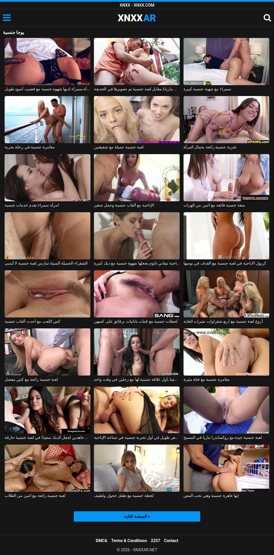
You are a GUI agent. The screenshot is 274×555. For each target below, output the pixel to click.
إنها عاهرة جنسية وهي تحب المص (211, 495)
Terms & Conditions (129, 540)
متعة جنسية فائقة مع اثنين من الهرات (214, 205)
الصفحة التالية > (137, 516)
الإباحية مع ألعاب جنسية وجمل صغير (124, 205)
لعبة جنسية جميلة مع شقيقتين (118, 147)
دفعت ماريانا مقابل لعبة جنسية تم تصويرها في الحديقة (137, 89)
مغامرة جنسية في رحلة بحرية (30, 147)
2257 (155, 540)
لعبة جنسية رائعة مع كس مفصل (31, 379)
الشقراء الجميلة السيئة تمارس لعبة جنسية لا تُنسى (46, 263)
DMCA (101, 540)
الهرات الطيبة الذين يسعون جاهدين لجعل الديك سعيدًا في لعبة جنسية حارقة (47, 437)
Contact (171, 540)
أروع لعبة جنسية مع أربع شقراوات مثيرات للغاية (223, 321)
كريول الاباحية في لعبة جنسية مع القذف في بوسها (225, 263)
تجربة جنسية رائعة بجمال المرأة (210, 147)
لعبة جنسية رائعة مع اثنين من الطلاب (35, 495)
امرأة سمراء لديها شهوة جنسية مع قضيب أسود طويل (47, 89)
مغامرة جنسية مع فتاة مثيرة (207, 379)
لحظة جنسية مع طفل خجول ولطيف (123, 495)
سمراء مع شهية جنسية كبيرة (207, 89)
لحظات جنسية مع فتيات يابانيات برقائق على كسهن (135, 321)
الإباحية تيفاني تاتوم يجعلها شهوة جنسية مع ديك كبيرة (137, 263)
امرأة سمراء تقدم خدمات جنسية (32, 205)
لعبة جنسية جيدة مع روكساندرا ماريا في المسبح (223, 437)
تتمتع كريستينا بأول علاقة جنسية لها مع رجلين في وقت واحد (137, 379)
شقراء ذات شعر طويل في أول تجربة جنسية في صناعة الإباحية (137, 437)
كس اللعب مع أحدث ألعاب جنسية (32, 321)
